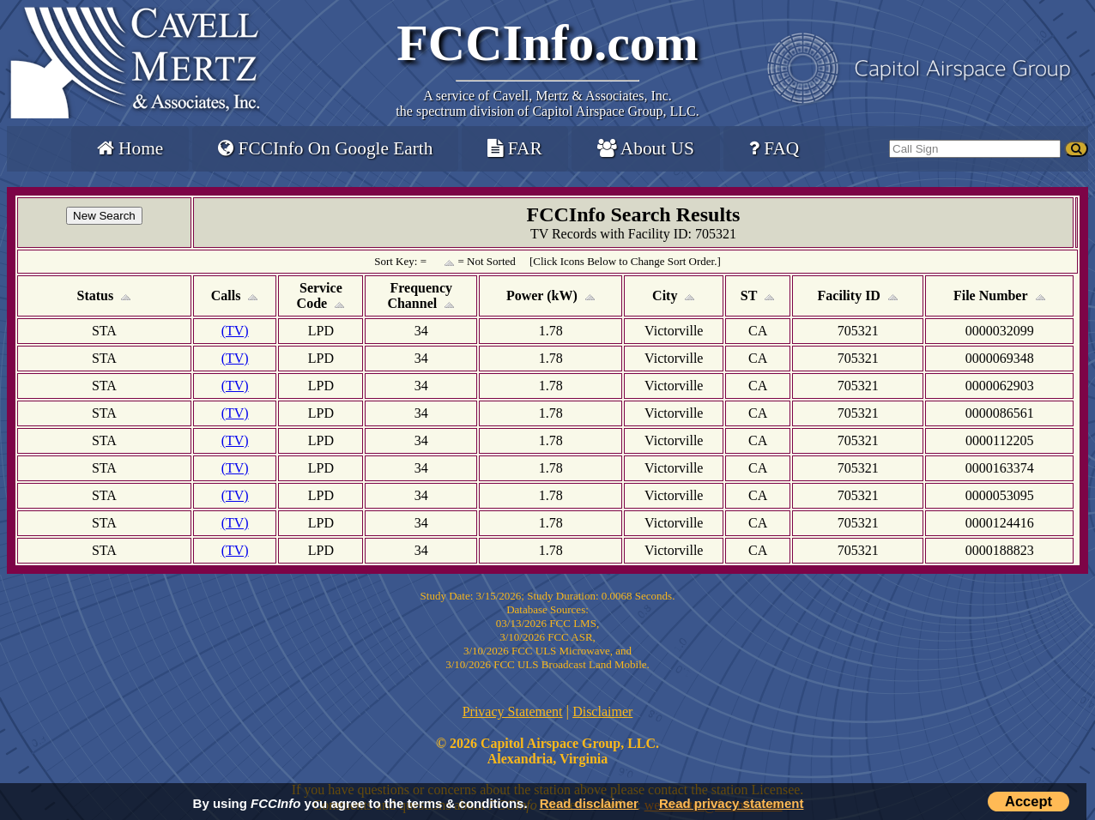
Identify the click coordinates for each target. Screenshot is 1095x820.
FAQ (774, 148)
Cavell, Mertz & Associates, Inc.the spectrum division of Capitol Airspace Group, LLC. (547, 103)
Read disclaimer (589, 803)
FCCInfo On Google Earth (325, 148)
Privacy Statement (513, 711)
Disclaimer (602, 711)
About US (645, 148)
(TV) (235, 330)
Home (130, 148)
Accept (1028, 801)
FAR (514, 148)
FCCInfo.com (547, 43)
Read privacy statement (731, 803)
